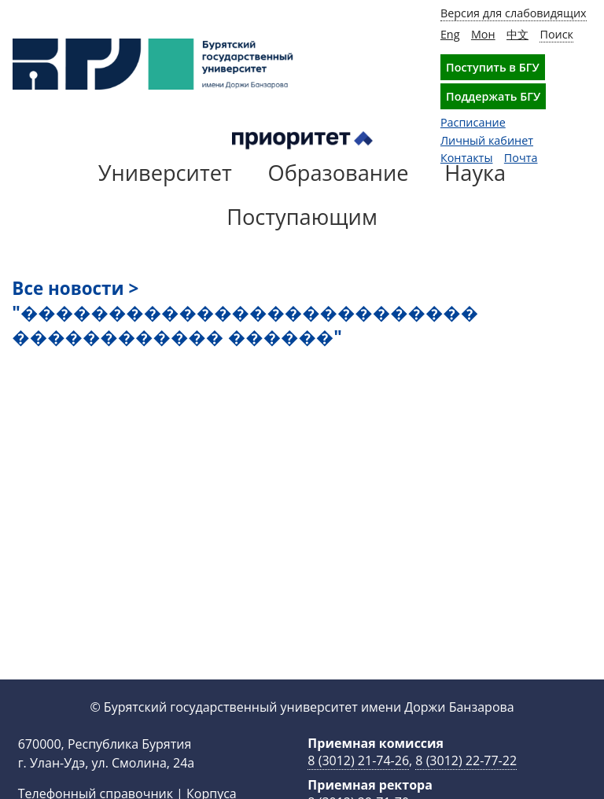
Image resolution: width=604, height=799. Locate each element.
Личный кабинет (486, 140)
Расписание (473, 122)
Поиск (556, 34)
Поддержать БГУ (493, 96)
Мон (483, 34)
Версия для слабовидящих (513, 13)
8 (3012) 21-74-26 (358, 760)
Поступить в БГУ (493, 67)
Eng (450, 34)
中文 (517, 34)
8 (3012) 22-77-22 (466, 760)
